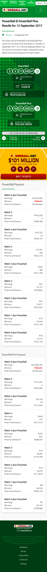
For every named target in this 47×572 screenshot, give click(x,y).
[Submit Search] (45, 3)
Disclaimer (23, 547)
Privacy (23, 551)
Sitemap (23, 563)
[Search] (41, 3)
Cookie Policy (23, 555)
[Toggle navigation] (41, 9)
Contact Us (23, 559)
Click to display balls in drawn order (23, 133)
